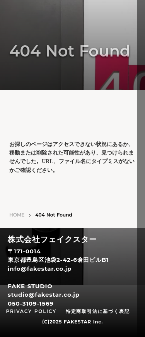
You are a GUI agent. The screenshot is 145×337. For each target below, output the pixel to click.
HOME (16, 215)
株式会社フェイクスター (52, 240)
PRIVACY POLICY (31, 311)
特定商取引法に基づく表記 (98, 311)
